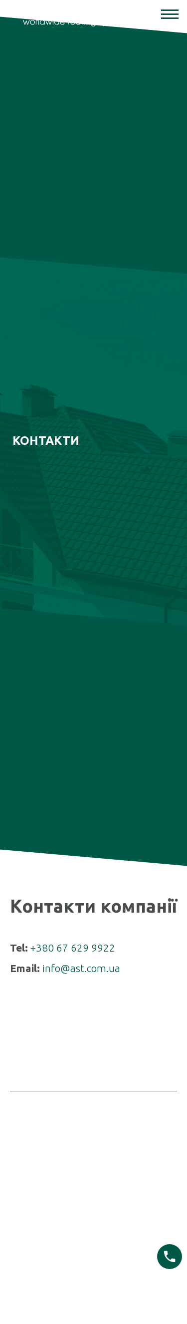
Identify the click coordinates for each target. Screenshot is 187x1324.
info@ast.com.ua (81, 938)
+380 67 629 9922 (72, 917)
